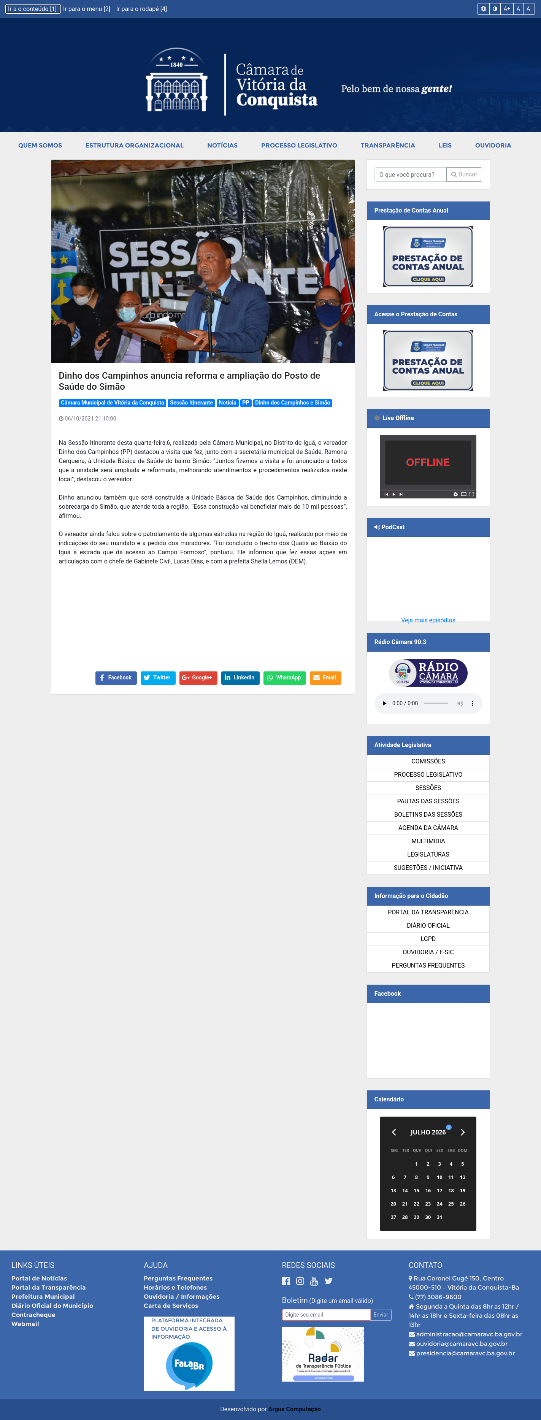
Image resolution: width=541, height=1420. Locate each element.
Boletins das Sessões (428, 814)
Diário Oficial (428, 925)
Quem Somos (40, 145)
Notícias (222, 145)
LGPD (428, 938)
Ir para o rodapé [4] (141, 9)
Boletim (295, 1300)
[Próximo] (463, 1132)
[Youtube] (315, 1281)
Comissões (428, 761)
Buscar (464, 174)
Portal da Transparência (428, 912)
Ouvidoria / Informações (181, 1296)
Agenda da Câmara (428, 827)
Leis (445, 145)
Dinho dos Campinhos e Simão (292, 403)
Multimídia (428, 841)
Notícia (227, 403)
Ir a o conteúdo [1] (33, 9)
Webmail (25, 1324)
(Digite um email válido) (341, 1300)
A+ (507, 9)
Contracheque (33, 1314)
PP (245, 403)
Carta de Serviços (171, 1305)
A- (529, 9)
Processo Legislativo (299, 145)
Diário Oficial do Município (52, 1305)
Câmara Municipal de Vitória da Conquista (112, 403)
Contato (426, 1265)
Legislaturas (428, 854)
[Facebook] (287, 1281)
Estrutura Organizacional (135, 145)
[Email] (326, 1315)
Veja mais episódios (428, 620)
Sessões (428, 788)
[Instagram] (301, 1281)
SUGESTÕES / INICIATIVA (428, 867)
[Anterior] (394, 1132)
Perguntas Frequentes (428, 965)
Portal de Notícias (39, 1278)
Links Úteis (32, 1265)
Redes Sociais (308, 1265)
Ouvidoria (493, 145)
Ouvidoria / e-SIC (428, 952)
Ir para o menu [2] (87, 9)
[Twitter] (328, 1281)
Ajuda (156, 1265)
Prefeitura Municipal (43, 1296)
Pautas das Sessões (428, 801)
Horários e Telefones (175, 1287)
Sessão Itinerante (191, 403)
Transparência (388, 145)
